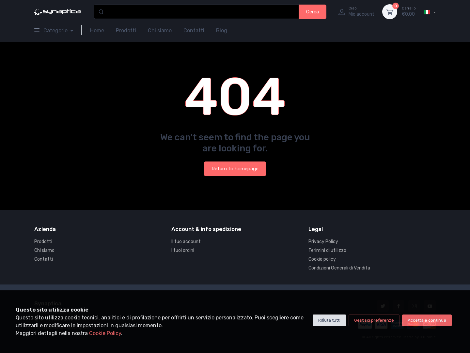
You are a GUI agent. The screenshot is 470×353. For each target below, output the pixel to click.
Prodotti (126, 30)
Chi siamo (160, 30)
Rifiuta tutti (329, 320)
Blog (221, 30)
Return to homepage (235, 169)
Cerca (312, 12)
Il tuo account (186, 241)
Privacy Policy (323, 241)
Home (97, 30)
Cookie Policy (105, 333)
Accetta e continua (427, 320)
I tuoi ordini (182, 250)
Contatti (193, 30)
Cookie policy (322, 259)
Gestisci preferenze (374, 320)
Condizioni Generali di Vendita (339, 268)
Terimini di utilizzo (327, 250)
